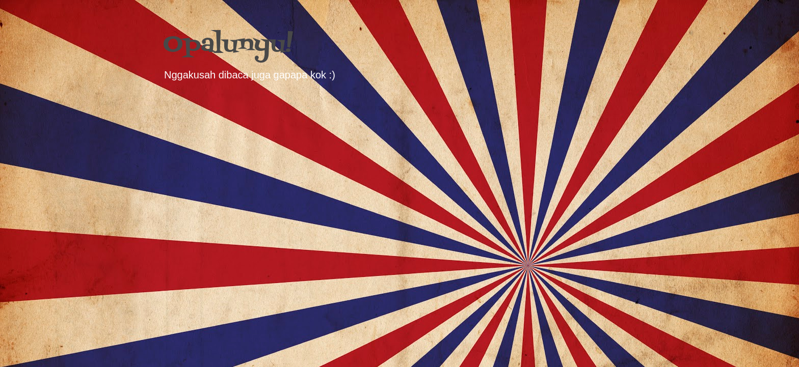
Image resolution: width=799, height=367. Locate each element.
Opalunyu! (228, 45)
